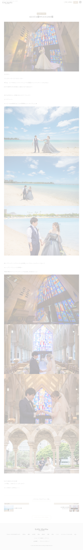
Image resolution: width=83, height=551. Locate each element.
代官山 (24, 535)
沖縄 (48, 535)
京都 (39, 535)
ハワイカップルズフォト (39, 499)
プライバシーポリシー (45, 542)
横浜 (29, 535)
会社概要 (35, 542)
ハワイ (57, 535)
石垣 (53, 535)
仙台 (75, 535)
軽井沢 (43, 535)
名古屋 (33, 535)
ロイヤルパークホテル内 (66, 535)
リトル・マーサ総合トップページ (41, 539)
